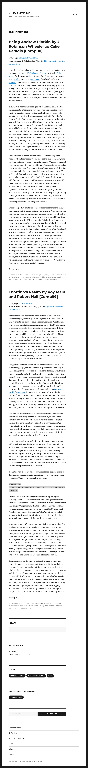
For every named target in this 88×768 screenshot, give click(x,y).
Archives (12, 651)
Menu (75, 15)
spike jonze (34, 279)
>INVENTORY (19, 13)
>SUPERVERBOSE (17, 675)
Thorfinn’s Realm (26, 303)
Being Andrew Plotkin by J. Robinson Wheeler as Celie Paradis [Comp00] (34, 46)
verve (15, 608)
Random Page (16, 697)
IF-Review (13, 733)
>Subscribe (52, 714)
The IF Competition (36, 675)
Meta (11, 744)
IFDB (50, 675)
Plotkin (17, 79)
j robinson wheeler (46, 277)
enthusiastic (48, 603)
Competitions (15, 728)
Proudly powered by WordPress (31, 761)
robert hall (37, 606)
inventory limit (14, 606)
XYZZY (11, 754)
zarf (40, 279)
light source (24, 606)
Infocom (12, 82)
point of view (13, 279)
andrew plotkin (38, 275)
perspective (58, 277)
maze (31, 606)
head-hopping (26, 277)
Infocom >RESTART (17, 738)
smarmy (52, 606)
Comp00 (28, 275)
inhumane (35, 277)
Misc (11, 749)
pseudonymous (24, 279)
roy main (45, 606)
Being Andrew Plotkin (28, 58)
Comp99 (27, 603)
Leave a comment (50, 279)
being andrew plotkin (53, 275)
